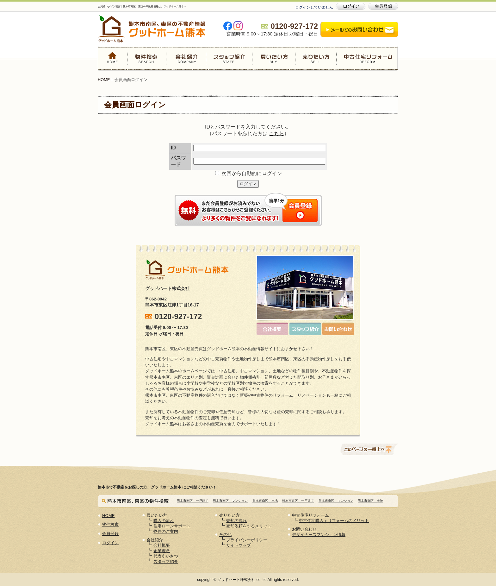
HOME (112, 58)
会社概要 (161, 545)
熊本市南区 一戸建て (192, 500)
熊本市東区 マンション (336, 500)
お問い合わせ (304, 529)
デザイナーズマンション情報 (318, 534)
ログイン (248, 183)
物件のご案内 (165, 531)
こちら (276, 133)
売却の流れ (236, 520)
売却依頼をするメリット (248, 526)
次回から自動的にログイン (248, 173)
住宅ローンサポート (171, 526)
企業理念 (161, 550)
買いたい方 (273, 58)
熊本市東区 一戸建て (298, 500)
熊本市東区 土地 (370, 500)
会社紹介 (186, 58)
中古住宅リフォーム (367, 58)
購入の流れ (163, 520)
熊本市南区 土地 (265, 500)
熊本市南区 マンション (230, 500)
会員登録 (110, 533)
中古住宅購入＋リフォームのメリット (334, 520)
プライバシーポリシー (246, 540)
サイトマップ (238, 545)
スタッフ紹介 (229, 58)
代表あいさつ (165, 556)
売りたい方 (315, 58)
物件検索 (147, 58)
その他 (225, 534)
